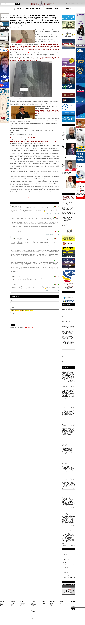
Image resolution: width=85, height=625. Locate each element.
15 (71, 590)
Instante (12, 603)
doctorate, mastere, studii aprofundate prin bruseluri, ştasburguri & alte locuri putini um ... (68, 352)
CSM (32, 603)
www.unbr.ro (65, 567)
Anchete (1, 603)
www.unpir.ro (65, 574)
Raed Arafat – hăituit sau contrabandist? (67, 189)
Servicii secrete (33, 604)
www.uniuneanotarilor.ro (67, 572)
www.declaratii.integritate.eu (68, 575)
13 (68, 590)
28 (70, 592)
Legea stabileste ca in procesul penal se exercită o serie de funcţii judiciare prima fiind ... (68, 327)
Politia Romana (33, 609)
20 (68, 591)
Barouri (21, 605)
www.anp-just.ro (66, 565)
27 (68, 592)
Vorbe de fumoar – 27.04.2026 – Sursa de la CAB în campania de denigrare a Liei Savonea (68, 208)
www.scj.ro (65, 554)
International (50, 8)
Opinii (43, 8)
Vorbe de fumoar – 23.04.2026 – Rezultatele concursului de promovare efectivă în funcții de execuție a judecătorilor (68, 219)
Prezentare (68, 8)
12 (66, 590)
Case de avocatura (23, 604)
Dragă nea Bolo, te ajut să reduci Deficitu (67, 140)
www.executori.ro (66, 570)
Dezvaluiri (19, 8)
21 (70, 591)
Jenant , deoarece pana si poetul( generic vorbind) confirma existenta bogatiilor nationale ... (68, 317)
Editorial (43, 603)
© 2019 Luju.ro (3, 622)
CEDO (51, 604)
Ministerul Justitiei (34, 612)
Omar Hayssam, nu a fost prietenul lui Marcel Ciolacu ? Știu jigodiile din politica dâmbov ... (68, 308)
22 (71, 591)
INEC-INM (33, 605)
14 (70, 590)
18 (64, 591)
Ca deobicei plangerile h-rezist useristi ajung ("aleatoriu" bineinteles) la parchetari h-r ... (68, 332)
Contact (62, 8)
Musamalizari (2, 605)
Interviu (43, 604)
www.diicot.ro (65, 560)
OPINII (43, 601)
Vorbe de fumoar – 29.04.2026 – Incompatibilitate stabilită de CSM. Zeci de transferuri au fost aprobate (68, 198)
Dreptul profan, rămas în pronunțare (67, 157)
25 (64, 592)
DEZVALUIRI (2, 601)
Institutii (38, 8)
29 (71, 592)
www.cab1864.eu (66, 559)
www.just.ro (65, 552)
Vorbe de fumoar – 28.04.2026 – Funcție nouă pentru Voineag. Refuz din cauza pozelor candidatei (68, 203)
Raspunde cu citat (53, 213)
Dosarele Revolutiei (3, 609)
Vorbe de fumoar (63, 603)
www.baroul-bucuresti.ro (67, 569)
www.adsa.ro (65, 579)
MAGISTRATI (13, 601)
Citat (58, 213)
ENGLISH (51, 603)
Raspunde (47, 213)
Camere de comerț (34, 616)
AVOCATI (21, 601)
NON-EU (51, 605)
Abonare (73, 609)
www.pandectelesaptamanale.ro (69, 577)
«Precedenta (64, 584)
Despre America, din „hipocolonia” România (66, 173)
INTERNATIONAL (52, 601)
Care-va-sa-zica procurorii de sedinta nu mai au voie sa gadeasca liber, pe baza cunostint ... (68, 362)
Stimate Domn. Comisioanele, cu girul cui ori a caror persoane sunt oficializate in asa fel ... (68, 322)
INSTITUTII (33, 601)
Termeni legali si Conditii (28, 327)
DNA (12, 605)
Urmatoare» (72, 584)
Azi (68, 584)
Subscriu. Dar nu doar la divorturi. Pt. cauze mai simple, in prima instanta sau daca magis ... (68, 347)
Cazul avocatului (23, 603)
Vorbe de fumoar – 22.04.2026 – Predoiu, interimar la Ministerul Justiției (68, 224)
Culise (56, 8)
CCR (32, 618)
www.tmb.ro (65, 562)
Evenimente (2, 604)
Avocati (32, 8)
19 (66, 591)
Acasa (7, 622)
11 (64, 590)
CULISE (61, 601)
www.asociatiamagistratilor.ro (68, 564)
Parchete (12, 604)
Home (11, 13)
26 (66, 592)
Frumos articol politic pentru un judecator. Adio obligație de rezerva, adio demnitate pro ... (68, 357)
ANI (31, 610)
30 (73, 592)
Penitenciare (33, 611)
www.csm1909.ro (66, 551)
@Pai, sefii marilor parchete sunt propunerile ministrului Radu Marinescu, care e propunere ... (68, 337)
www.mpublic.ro (66, 556)
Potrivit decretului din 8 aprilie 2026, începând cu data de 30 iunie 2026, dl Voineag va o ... (68, 313)
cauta (17, 3)
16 (73, 590)
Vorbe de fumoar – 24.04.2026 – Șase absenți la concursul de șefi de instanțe (68, 213)
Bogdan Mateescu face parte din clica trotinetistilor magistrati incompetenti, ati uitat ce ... (68, 342)
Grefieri (32, 617)
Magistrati (26, 8)
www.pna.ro (65, 557)
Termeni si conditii (21, 622)
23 (73, 591)
